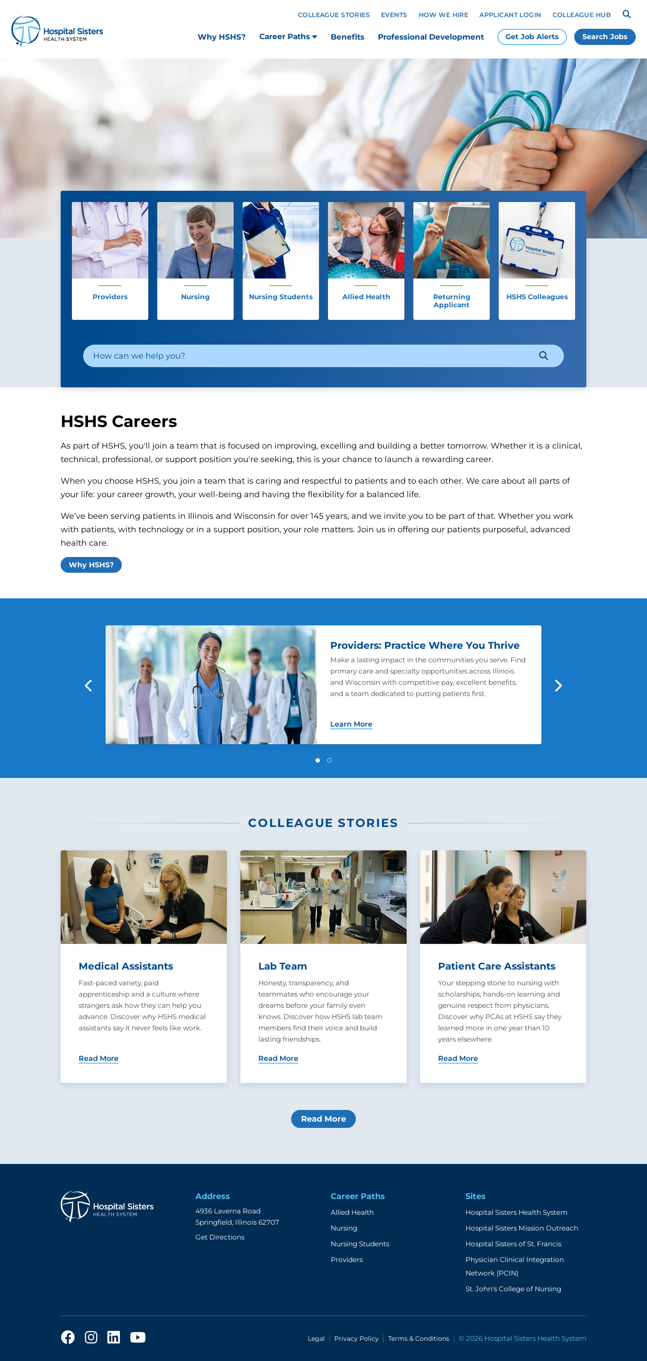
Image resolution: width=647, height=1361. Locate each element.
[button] (317, 760)
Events (394, 15)
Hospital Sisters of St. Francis (513, 1244)
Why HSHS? (222, 36)
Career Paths (288, 36)
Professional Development (431, 36)
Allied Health (352, 1212)
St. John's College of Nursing (513, 1289)
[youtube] (138, 1338)
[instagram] (91, 1338)
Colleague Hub (582, 15)
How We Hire (444, 15)
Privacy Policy (356, 1338)
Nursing (344, 1228)
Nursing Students (360, 1244)
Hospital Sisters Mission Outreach (521, 1228)
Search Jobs (605, 36)
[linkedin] (113, 1338)
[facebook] (68, 1338)
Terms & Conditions (418, 1338)
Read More (323, 1119)
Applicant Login (510, 15)
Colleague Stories (334, 15)
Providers (347, 1259)
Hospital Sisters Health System (516, 1212)
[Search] (626, 14)
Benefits (347, 36)
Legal (316, 1338)
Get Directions (219, 1237)
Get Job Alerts (532, 36)
